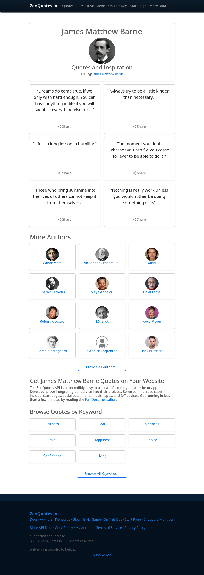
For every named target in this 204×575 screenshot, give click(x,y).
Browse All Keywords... (102, 473)
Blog (76, 519)
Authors (46, 519)
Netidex (70, 549)
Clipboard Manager (159, 519)
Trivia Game (95, 6)
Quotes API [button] (71, 6)
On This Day (117, 6)
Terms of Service (109, 527)
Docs (34, 519)
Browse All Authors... (102, 367)
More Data (158, 6)
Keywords (62, 519)
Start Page (138, 6)
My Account (85, 527)
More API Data (41, 527)
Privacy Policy (135, 527)
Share (64, 126)
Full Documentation (100, 399)
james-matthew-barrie (108, 74)
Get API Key (64, 527)
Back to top (102, 554)
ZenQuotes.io (43, 6)
